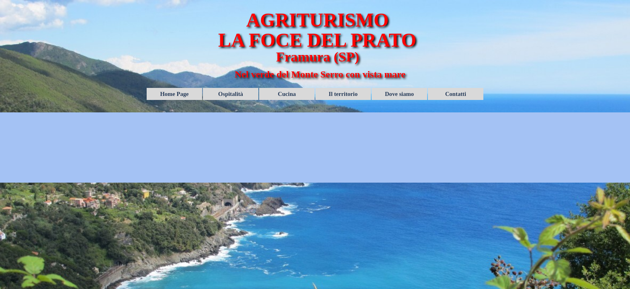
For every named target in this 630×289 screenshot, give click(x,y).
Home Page (174, 94)
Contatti (455, 94)
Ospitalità (230, 94)
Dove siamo (399, 94)
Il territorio (343, 94)
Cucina (287, 94)
